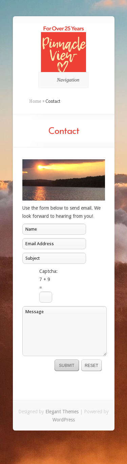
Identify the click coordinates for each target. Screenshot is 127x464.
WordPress (63, 419)
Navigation (62, 80)
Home (35, 101)
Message (64, 331)
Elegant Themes (62, 411)
